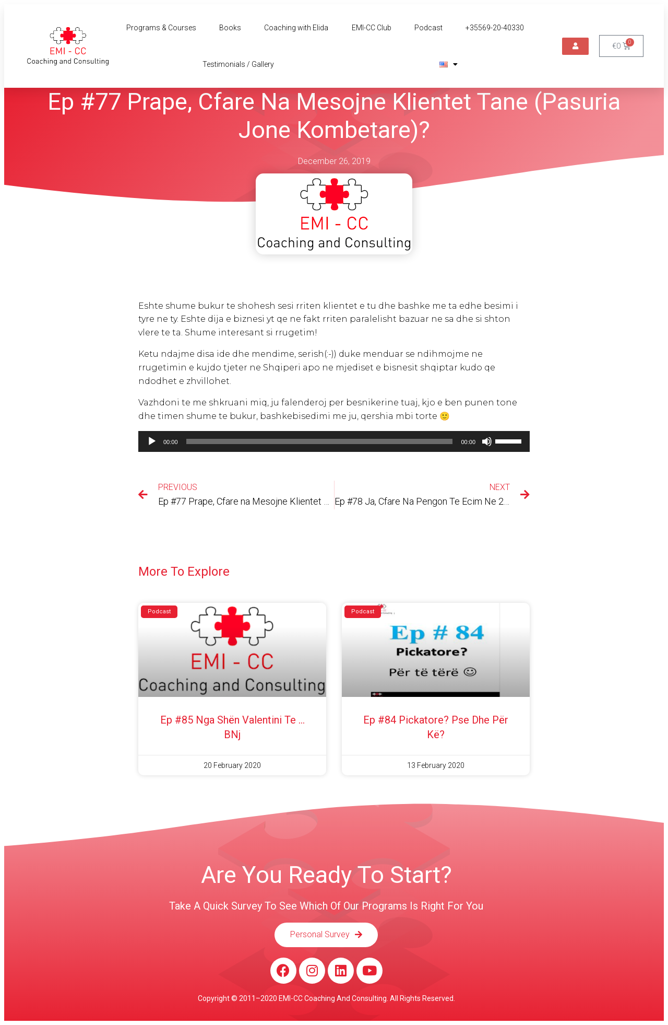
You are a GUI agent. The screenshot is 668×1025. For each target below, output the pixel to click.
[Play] (152, 441)
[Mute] (487, 441)
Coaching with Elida (296, 28)
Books (230, 28)
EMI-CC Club (371, 28)
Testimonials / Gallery (238, 64)
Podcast (428, 28)
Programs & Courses (161, 28)
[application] (334, 441)
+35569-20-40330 (495, 28)
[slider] (319, 441)
